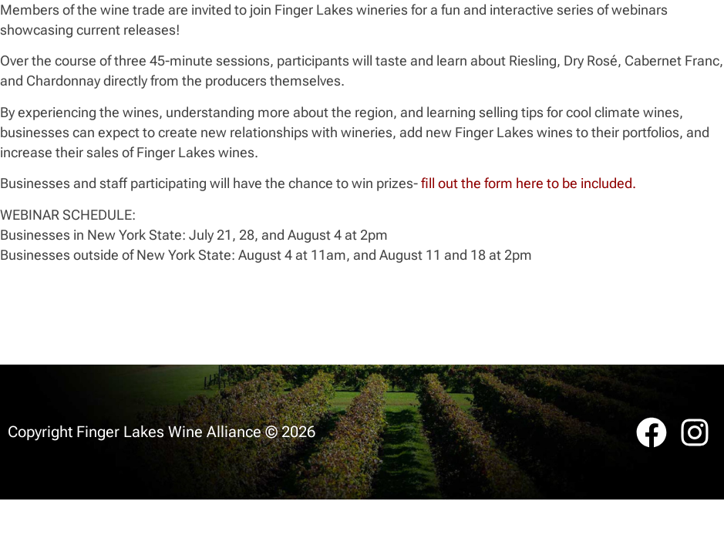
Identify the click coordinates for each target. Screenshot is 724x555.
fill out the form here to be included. (527, 183)
